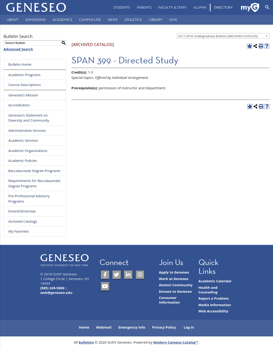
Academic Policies (22, 160)
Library (155, 19)
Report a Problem (214, 298)
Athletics (133, 19)
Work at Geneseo (173, 278)
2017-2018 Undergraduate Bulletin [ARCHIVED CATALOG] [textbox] (218, 36)
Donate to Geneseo (175, 291)
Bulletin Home (19, 64)
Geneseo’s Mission (23, 95)
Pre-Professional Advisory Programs (29, 198)
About (12, 19)
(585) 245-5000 (52, 288)
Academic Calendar (215, 281)
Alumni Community (176, 285)
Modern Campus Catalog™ (176, 342)
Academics (62, 19)
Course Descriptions (24, 84)
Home (84, 327)
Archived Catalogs (22, 221)
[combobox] (223, 36)
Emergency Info (131, 327)
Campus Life (90, 19)
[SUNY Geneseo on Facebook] (105, 275)
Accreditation (19, 105)
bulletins (86, 342)
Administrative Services (27, 130)
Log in (189, 327)
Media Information (215, 304)
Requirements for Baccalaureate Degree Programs (34, 183)
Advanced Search (18, 49)
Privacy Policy (164, 327)
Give (173, 19)
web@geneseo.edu (56, 292)
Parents (144, 7)
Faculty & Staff (172, 7)
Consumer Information (169, 300)
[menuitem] (121, 7)
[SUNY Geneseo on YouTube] (105, 286)
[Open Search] (267, 7)
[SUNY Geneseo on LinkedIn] (128, 275)
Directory (223, 7)
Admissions (35, 19)
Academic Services (23, 140)
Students (121, 7)
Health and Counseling (208, 289)
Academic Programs (24, 74)
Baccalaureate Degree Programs (34, 170)
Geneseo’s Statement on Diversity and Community (28, 118)
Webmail (104, 327)
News (113, 19)
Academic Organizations (27, 150)
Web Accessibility (213, 311)
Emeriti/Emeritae (22, 211)
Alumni (199, 7)
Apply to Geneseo (174, 272)
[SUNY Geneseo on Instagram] (140, 275)
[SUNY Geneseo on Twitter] (116, 275)
